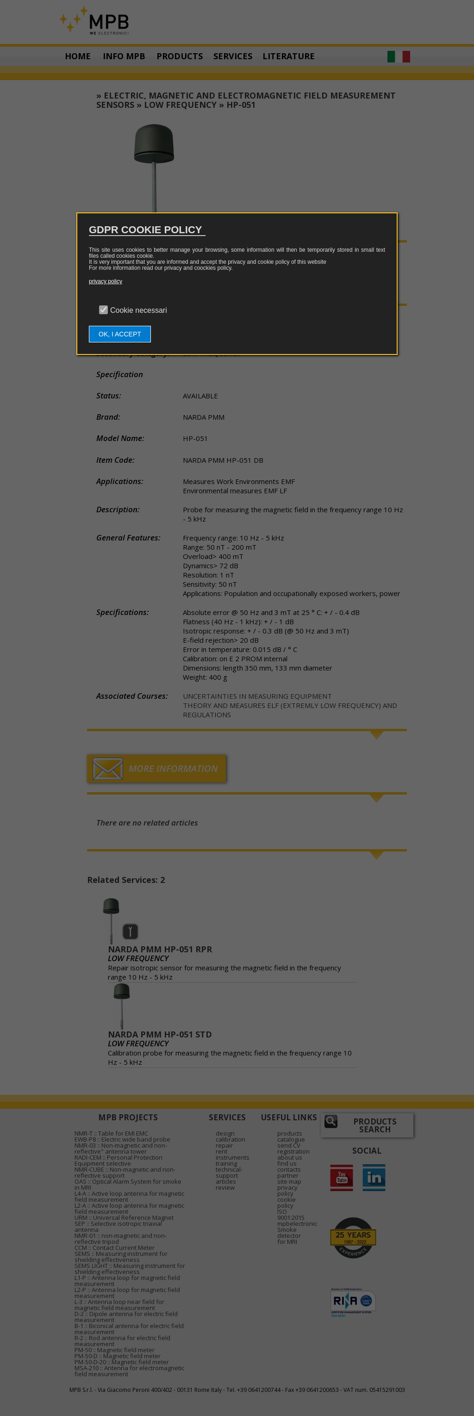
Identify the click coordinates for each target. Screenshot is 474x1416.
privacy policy (105, 281)
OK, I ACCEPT (120, 334)
